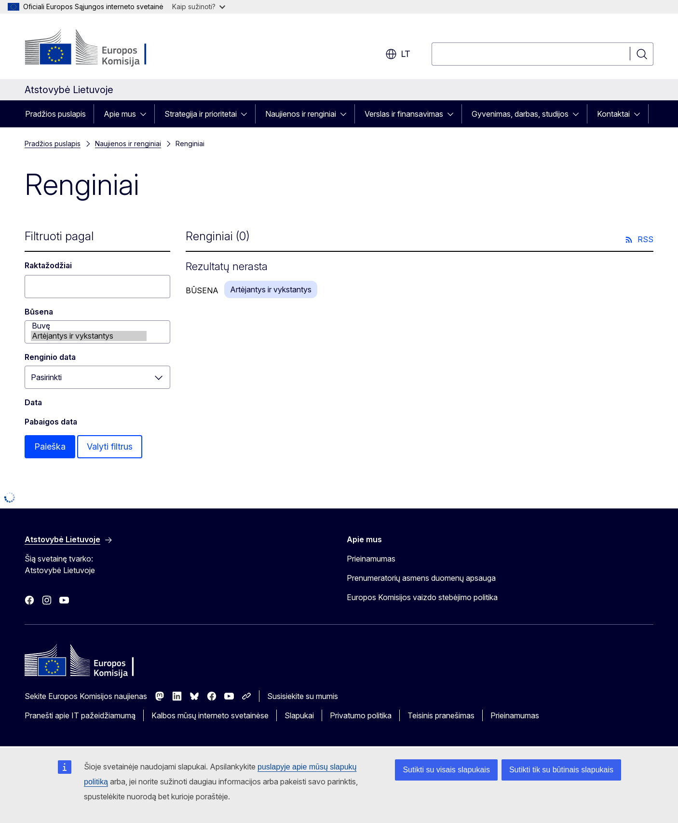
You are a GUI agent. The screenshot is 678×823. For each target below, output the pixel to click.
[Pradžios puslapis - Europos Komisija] (102, 48)
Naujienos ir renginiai (300, 114)
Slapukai (299, 715)
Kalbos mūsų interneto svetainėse (210, 715)
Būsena (39, 311)
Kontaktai (613, 114)
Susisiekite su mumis (302, 696)
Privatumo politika (361, 715)
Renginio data (50, 357)
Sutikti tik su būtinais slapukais (561, 770)
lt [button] (397, 54)
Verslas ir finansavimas (404, 114)
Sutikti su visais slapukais (446, 770)
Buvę (89, 326)
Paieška (50, 446)
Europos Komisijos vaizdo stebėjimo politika (422, 597)
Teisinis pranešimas (441, 715)
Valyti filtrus (110, 446)
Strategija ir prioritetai (200, 114)
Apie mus (120, 114)
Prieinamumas (371, 558)
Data (33, 402)
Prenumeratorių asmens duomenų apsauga (421, 578)
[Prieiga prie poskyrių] (146, 113)
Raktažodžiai (48, 265)
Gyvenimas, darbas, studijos (520, 114)
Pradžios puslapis (55, 114)
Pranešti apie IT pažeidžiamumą (80, 715)
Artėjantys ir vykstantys (89, 336)
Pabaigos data (51, 421)
